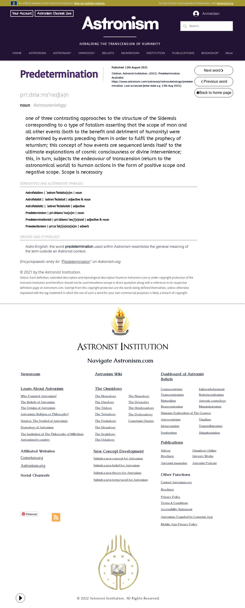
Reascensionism (172, 406)
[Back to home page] (213, 92)
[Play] (20, 598)
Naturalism (168, 401)
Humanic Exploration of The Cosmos (186, 413)
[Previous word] (213, 81)
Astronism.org (225, 3)
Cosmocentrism (171, 389)
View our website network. (89, 3)
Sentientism (169, 433)
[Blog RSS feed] (56, 517)
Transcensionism (172, 395)
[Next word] (213, 70)
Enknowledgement (212, 389)
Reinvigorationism (211, 395)
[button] (210, 53)
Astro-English (37, 246)
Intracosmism (170, 426)
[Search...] (206, 26)
